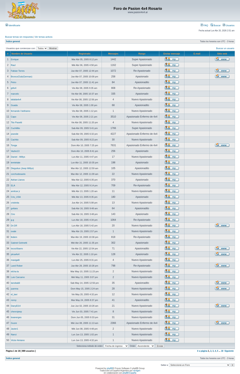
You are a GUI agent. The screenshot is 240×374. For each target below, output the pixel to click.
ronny (14, 300)
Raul (13, 65)
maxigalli (15, 260)
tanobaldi (15, 283)
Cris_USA (16, 197)
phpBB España (129, 373)
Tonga (14, 145)
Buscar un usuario (225, 48)
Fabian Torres (18, 71)
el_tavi (14, 294)
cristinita (15, 202)
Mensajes (113, 53)
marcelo (15, 94)
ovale (13, 231)
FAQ (204, 25)
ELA (13, 185)
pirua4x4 (15, 254)
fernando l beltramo (20, 111)
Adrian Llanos (18, 180)
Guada (14, 105)
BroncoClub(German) (21, 76)
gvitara (14, 208)
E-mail (197, 53)
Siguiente (229, 351)
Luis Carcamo (18, 277)
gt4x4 (13, 88)
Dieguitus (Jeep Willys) (22, 168)
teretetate (15, 162)
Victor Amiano (18, 340)
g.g (12, 220)
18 (222, 351)
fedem (14, 237)
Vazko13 (15, 151)
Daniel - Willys (18, 157)
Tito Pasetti (16, 122)
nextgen (136, 370)
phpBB (110, 368)
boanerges (16, 317)
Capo (13, 116)
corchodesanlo (18, 174)
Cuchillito (15, 128)
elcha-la (15, 271)
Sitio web (222, 53)
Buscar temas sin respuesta (19, 37)
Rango (141, 53)
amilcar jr (15, 191)
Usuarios (228, 25)
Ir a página (202, 351)
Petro (13, 82)
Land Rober (17, 265)
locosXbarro (17, 248)
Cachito (14, 139)
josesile (14, 134)
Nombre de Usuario (21, 53)
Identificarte (13, 25)
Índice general (13, 41)
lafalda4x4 (16, 99)
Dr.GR (14, 225)
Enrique (15, 59)
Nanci (14, 334)
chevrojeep (16, 311)
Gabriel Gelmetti (19, 243)
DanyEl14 (16, 306)
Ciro (13, 214)
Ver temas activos (44, 37)
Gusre (14, 323)
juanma (14, 288)
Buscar (216, 25)
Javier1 (14, 329)
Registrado (84, 53)
